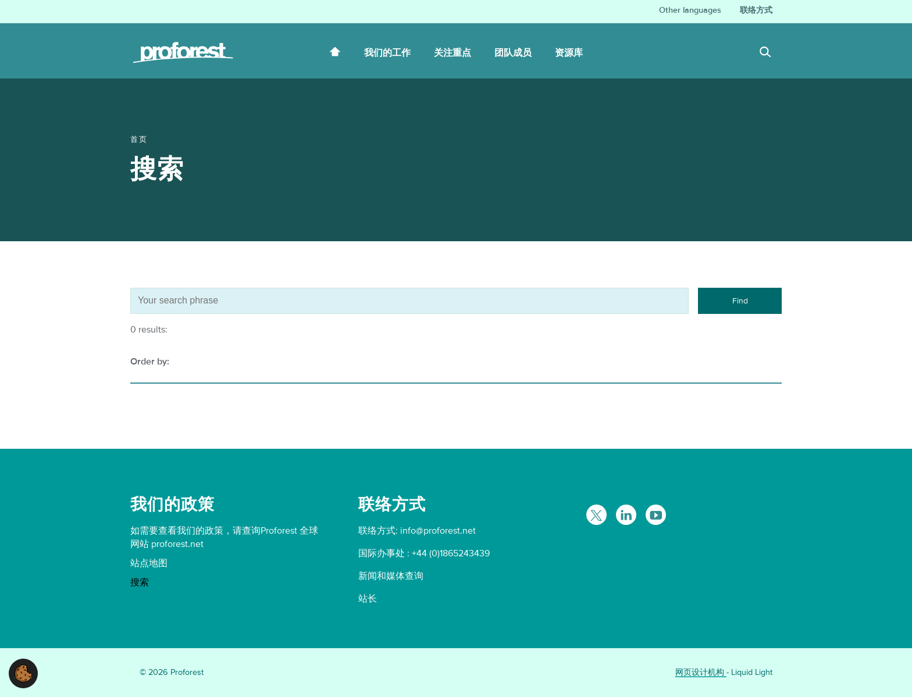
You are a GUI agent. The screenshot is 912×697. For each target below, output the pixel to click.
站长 (367, 599)
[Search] (765, 53)
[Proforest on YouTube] (656, 515)
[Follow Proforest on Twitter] (596, 515)
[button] (23, 672)
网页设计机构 (700, 672)
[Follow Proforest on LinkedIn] (626, 515)
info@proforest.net (438, 531)
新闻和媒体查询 (390, 576)
